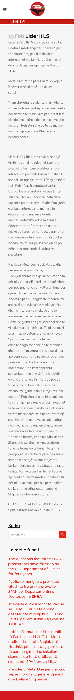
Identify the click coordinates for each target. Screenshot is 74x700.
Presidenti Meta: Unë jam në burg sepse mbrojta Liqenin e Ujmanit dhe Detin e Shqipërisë (37, 674)
